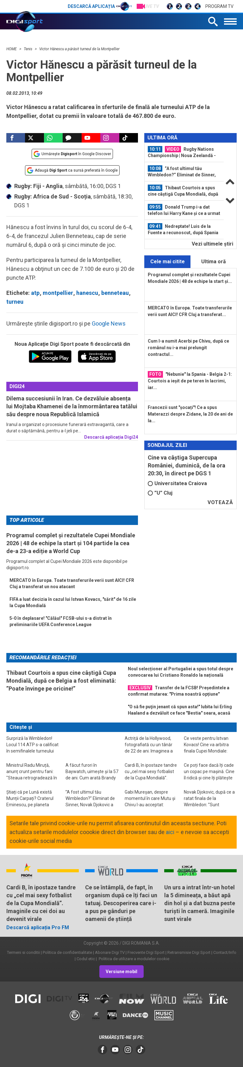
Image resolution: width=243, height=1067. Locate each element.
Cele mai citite (167, 262)
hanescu (87, 293)
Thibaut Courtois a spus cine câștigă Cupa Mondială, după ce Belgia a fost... (183, 191)
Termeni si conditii (23, 952)
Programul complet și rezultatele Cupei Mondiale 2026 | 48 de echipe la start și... (190, 278)
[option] (184, 152)
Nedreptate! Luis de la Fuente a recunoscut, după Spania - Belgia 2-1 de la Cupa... (183, 229)
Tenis (28, 49)
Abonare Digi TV (110, 952)
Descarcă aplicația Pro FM (37, 927)
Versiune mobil (121, 971)
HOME (12, 49)
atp (35, 293)
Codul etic (86, 958)
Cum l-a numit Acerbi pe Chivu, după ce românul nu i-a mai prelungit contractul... (188, 347)
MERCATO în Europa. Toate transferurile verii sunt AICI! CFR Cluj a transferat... (190, 311)
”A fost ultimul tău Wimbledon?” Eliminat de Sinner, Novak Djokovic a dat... (182, 171)
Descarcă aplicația (100, 6)
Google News (109, 323)
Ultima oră (213, 262)
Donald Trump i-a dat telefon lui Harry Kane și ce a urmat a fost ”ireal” (184, 210)
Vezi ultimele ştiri (212, 244)
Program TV (219, 6)
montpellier (58, 293)
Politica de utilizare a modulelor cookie (133, 958)
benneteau (115, 293)
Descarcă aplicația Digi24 (111, 437)
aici (170, 832)
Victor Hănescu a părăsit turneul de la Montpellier (79, 49)
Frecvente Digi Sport (146, 952)
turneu (14, 301)
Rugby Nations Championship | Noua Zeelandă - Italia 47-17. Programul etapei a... (183, 152)
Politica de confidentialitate (67, 952)
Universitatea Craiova (177, 483)
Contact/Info (224, 952)
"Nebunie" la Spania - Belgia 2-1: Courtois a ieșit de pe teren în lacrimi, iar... (190, 380)
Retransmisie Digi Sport (188, 952)
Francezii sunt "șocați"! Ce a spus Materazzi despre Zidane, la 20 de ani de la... (190, 414)
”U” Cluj (160, 493)
